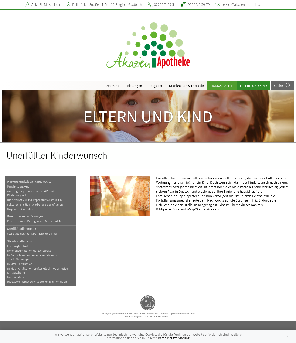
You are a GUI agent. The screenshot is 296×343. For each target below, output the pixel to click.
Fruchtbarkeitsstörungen (25, 216)
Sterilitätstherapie (20, 241)
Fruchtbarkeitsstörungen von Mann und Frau (35, 221)
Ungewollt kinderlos (20, 209)
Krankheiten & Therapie (186, 85)
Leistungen (134, 85)
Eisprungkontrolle (18, 246)
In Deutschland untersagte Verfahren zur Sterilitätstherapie (33, 257)
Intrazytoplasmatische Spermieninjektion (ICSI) (37, 282)
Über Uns (112, 85)
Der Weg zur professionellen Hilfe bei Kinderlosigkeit (30, 193)
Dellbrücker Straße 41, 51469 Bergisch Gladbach (107, 4)
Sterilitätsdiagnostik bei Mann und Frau (32, 234)
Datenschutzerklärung (174, 338)
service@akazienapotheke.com (243, 4)
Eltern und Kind (253, 85)
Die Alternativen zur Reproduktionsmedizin (34, 200)
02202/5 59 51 (165, 4)
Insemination (15, 277)
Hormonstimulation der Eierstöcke (29, 251)
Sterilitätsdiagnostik (21, 228)
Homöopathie (222, 85)
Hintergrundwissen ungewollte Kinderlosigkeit (29, 183)
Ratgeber (155, 85)
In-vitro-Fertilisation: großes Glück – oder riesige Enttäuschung (37, 270)
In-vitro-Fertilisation (20, 264)
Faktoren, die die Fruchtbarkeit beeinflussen (35, 204)
